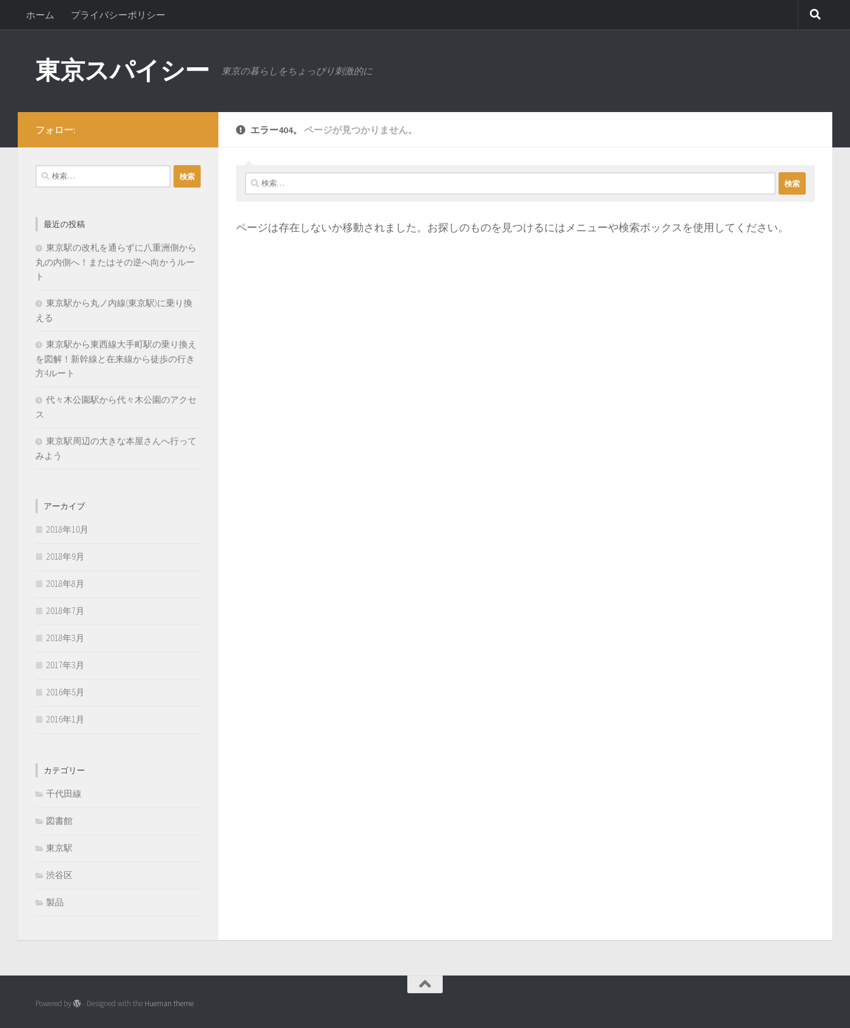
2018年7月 (65, 610)
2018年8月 (65, 583)
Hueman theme (169, 1004)
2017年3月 (65, 665)
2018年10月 (67, 529)
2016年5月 (65, 692)
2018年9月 (65, 556)
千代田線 (63, 793)
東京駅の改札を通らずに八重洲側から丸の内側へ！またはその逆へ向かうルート (116, 262)
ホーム (40, 15)
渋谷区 (59, 875)
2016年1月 (65, 719)
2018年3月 (65, 637)
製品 (55, 902)
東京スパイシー (122, 70)
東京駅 (59, 847)
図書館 (59, 820)
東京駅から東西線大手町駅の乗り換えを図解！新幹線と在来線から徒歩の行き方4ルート (116, 359)
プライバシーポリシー (118, 15)
